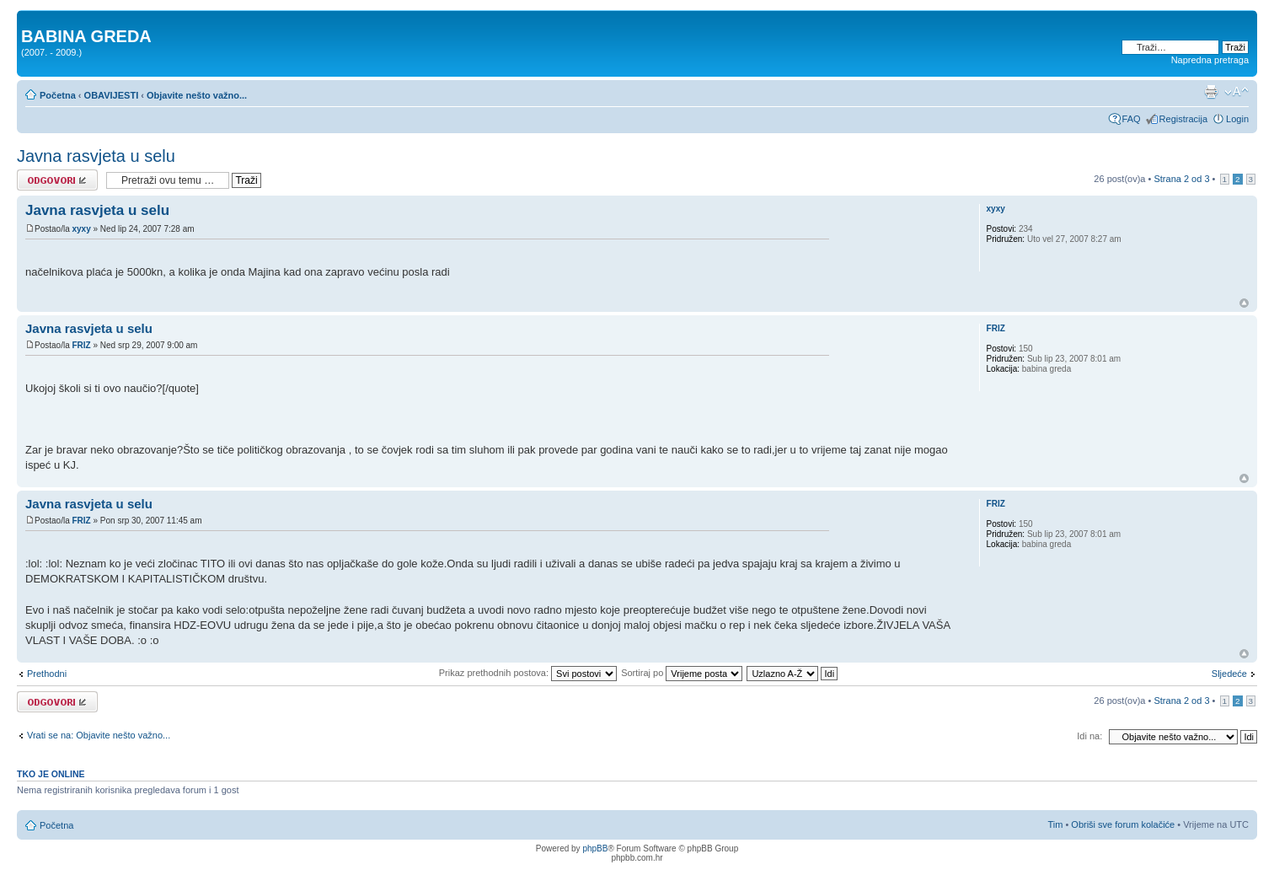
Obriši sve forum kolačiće (1123, 824)
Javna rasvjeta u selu (96, 156)
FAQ (1131, 119)
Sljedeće (1229, 674)
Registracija (1183, 119)
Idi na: (1089, 736)
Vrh (1244, 303)
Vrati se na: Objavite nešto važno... (98, 735)
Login (1237, 119)
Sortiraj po (681, 673)
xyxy (81, 229)
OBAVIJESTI (111, 95)
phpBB (595, 848)
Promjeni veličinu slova (1236, 91)
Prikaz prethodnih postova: (528, 673)
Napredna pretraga (1210, 60)
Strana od (1181, 179)
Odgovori (57, 180)
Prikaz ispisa (1211, 91)
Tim (1055, 824)
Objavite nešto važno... (197, 95)
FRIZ (81, 345)
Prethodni (47, 674)
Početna (58, 95)
